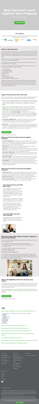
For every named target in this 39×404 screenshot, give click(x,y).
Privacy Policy (18, 390)
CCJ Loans (3, 358)
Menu (37, 2)
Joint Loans (3, 363)
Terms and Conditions (26, 390)
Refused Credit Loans (5, 357)
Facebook (2, 381)
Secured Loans (4, 361)
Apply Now (6, 132)
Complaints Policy (5, 390)
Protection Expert (31, 83)
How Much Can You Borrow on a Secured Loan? (17, 360)
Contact (2, 374)
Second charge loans (6, 111)
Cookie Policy (12, 390)
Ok (16, 402)
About (2, 373)
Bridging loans (5, 106)
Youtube (5, 381)
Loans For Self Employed (30, 355)
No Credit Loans (4, 355)
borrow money (21, 51)
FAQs (2, 376)
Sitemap (33, 390)
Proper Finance (4, 2)
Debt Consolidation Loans (18, 357)
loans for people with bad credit (19, 290)
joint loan (33, 163)
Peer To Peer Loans (5, 360)
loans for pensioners (26, 128)
